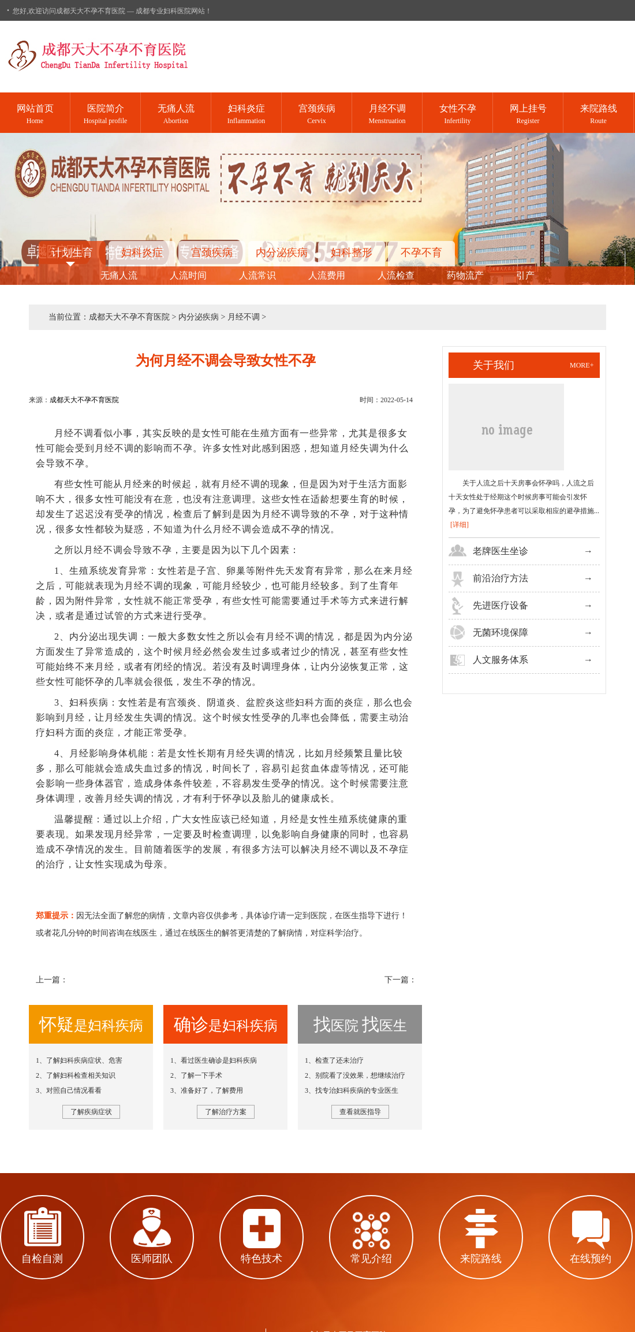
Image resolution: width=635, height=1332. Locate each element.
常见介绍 (371, 1258)
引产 (525, 275)
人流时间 (188, 275)
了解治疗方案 (225, 1112)
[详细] (459, 525)
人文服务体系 (500, 660)
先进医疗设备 (500, 605)
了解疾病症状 (91, 1112)
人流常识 (257, 275)
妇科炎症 (142, 252)
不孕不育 (421, 252)
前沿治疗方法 (500, 578)
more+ (581, 365)
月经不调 (243, 317)
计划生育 (72, 252)
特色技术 (261, 1258)
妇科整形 (351, 252)
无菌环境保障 (500, 632)
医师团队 (152, 1258)
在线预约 (590, 1258)
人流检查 (396, 275)
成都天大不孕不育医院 (129, 317)
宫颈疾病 (212, 252)
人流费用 (326, 275)
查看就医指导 (360, 1112)
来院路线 (481, 1258)
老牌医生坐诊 (500, 551)
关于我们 (493, 365)
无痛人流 (118, 275)
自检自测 (42, 1258)
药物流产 (465, 275)
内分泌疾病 (282, 252)
